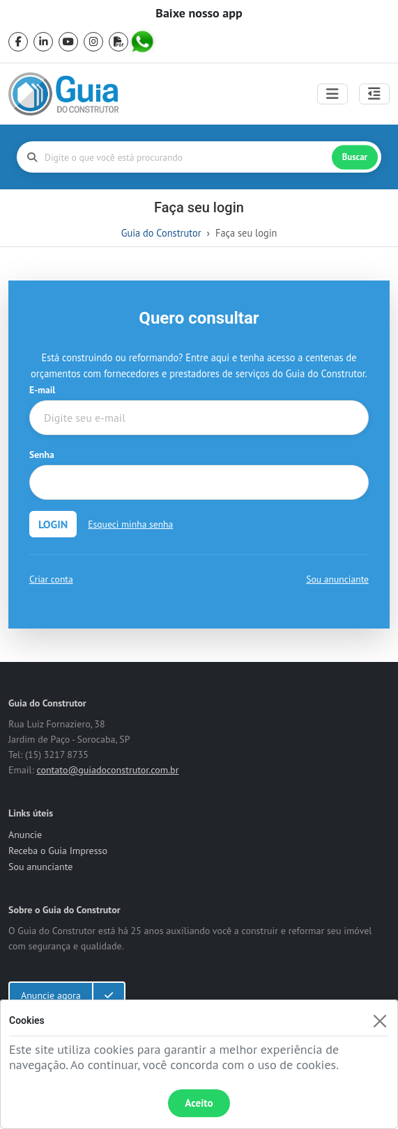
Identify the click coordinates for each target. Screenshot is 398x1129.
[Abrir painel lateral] (374, 94)
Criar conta (51, 579)
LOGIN (53, 524)
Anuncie (25, 834)
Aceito (199, 1103)
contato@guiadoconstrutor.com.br (107, 770)
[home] (63, 94)
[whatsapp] (143, 42)
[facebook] (18, 42)
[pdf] (118, 42)
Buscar (354, 157)
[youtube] (68, 42)
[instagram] (93, 42)
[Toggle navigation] (332, 94)
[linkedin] (43, 42)
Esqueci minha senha (130, 524)
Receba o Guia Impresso (57, 850)
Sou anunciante (337, 579)
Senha (41, 454)
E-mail (42, 390)
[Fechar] (379, 1020)
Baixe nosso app (198, 13)
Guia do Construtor (161, 232)
